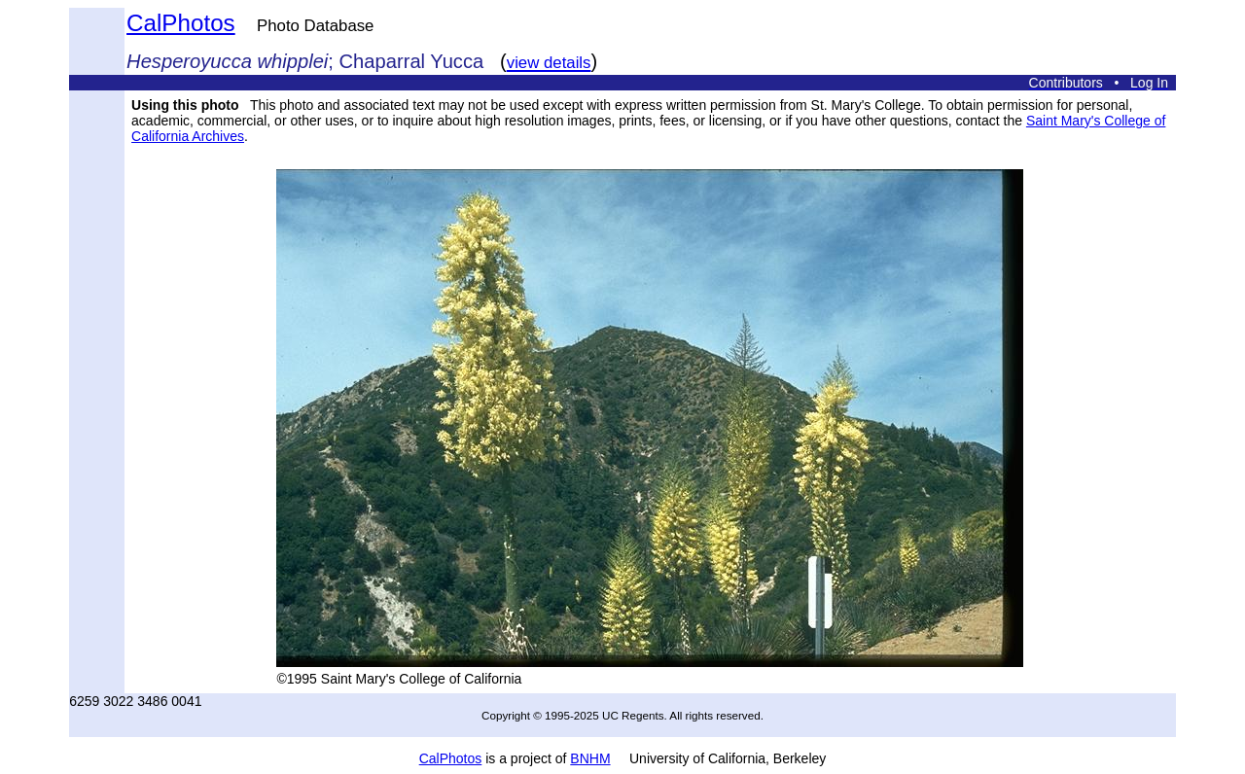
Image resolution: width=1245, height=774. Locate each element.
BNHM (590, 758)
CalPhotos (180, 23)
